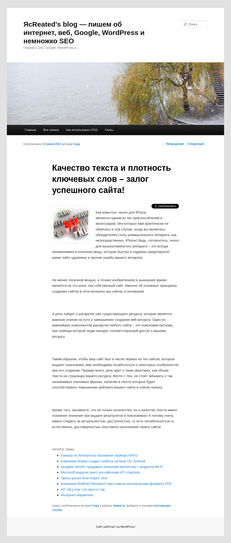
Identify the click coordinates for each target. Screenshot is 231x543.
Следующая (198, 143)
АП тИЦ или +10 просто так (83, 489)
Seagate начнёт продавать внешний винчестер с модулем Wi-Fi (112, 467)
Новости (119, 505)
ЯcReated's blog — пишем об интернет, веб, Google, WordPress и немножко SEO (84, 32)
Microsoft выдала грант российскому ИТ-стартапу (100, 472)
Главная (30, 130)
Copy (76, 144)
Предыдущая (173, 143)
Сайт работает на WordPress (115, 526)
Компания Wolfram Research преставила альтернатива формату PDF (116, 484)
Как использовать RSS (82, 130)
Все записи (51, 130)
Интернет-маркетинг (77, 495)
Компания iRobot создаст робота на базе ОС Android (103, 461)
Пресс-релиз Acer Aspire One (84, 478)
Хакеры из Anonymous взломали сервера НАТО (99, 455)
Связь (109, 130)
